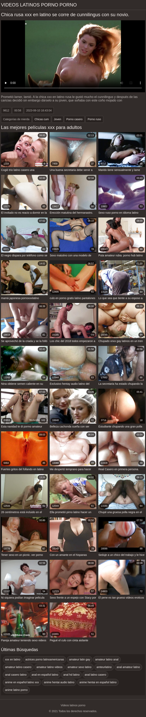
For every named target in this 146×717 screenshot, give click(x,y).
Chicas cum (42, 119)
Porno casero (74, 119)
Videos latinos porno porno (39, 4)
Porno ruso (94, 119)
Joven (57, 119)
